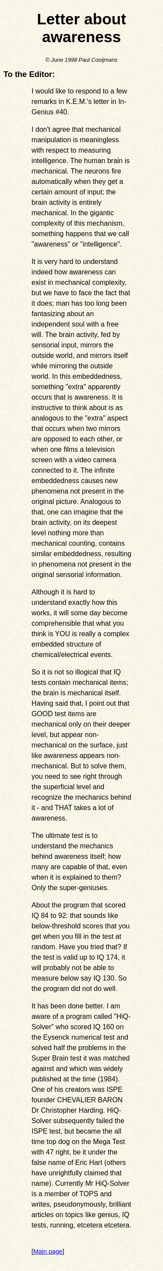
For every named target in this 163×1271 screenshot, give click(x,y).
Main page (48, 1251)
